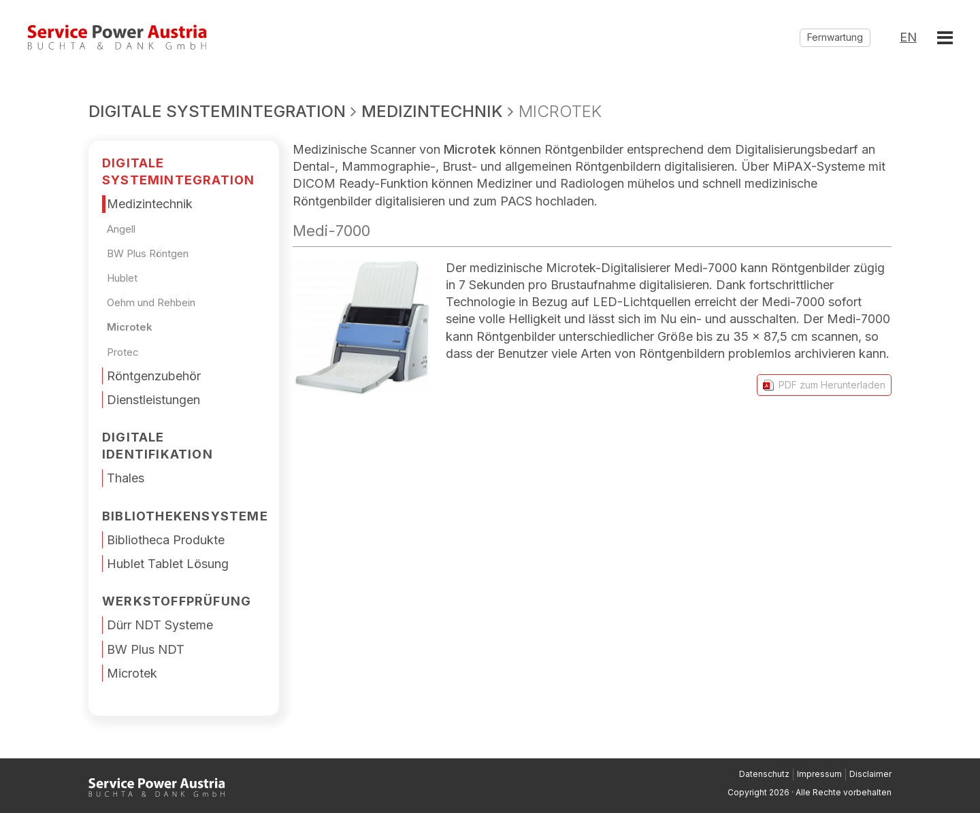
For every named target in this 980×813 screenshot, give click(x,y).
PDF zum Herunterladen (824, 385)
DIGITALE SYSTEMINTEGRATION (178, 171)
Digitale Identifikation (157, 445)
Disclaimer (870, 774)
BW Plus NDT (145, 649)
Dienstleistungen (153, 400)
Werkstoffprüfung (176, 601)
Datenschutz (764, 774)
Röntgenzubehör (154, 376)
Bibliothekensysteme (185, 516)
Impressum (819, 774)
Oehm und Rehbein (151, 302)
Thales (125, 478)
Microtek (129, 326)
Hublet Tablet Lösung (168, 564)
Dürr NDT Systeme (160, 625)
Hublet (122, 277)
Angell (121, 228)
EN (908, 37)
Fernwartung (835, 37)
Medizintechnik (150, 204)
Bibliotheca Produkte (166, 540)
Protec (123, 352)
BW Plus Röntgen (148, 253)
